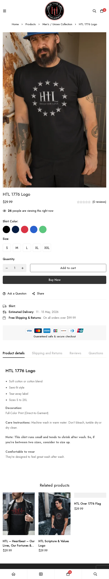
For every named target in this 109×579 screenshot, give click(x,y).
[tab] (14, 353)
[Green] (42, 229)
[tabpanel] (54, 412)
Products (31, 24)
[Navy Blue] (15, 229)
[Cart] (101, 11)
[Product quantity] (14, 268)
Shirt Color (10, 221)
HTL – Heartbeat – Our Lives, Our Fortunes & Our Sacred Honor (19, 531)
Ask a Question (16, 293)
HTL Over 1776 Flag (87, 490)
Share (40, 293)
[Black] (6, 229)
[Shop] (41, 574)
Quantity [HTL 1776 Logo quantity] (9, 259)
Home (15, 24)
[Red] (24, 229)
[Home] (13, 574)
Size (6, 239)
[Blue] (33, 229)
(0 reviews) (99, 202)
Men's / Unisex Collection (57, 24)
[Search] (94, 11)
